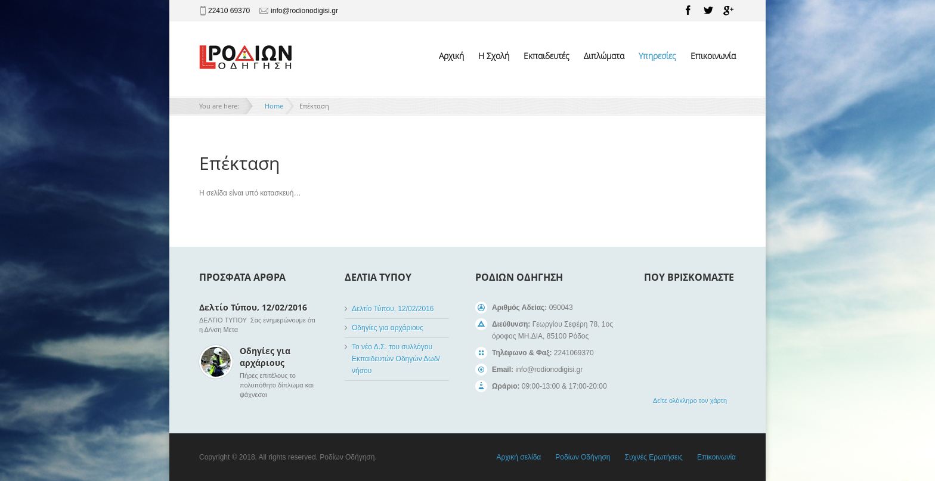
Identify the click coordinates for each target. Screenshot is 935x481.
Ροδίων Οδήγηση (582, 457)
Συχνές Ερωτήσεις (653, 457)
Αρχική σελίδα (518, 457)
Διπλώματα (604, 55)
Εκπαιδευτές (546, 55)
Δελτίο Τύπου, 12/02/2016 (253, 307)
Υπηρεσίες (657, 55)
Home (274, 105)
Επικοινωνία (713, 55)
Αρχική (451, 55)
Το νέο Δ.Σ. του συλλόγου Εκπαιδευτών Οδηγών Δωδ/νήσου (396, 359)
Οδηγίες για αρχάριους (265, 356)
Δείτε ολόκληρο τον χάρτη (690, 400)
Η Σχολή (493, 55)
